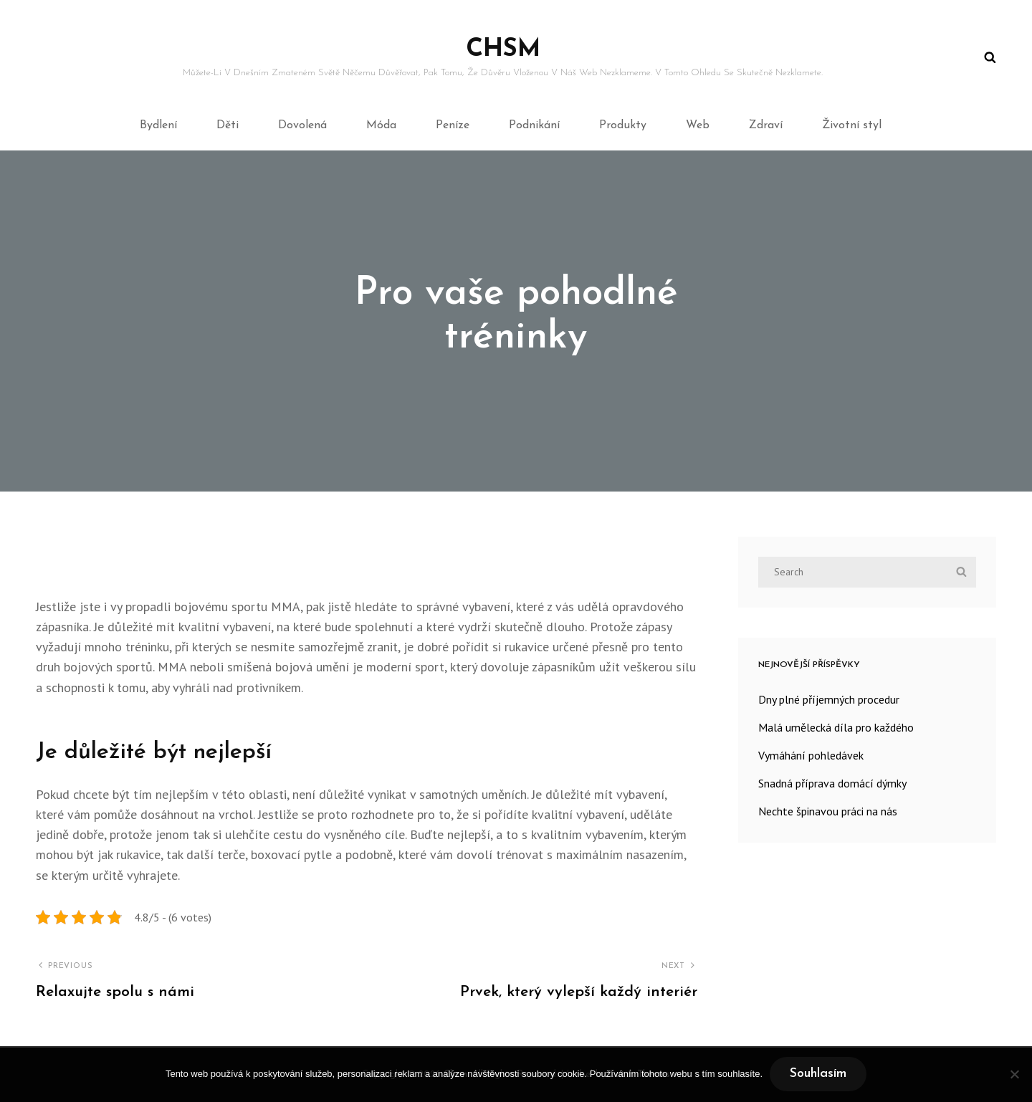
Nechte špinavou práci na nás (827, 811)
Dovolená (302, 125)
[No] (1014, 1074)
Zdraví (766, 125)
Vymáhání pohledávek (811, 755)
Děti (227, 125)
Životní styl (852, 125)
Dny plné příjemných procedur (828, 699)
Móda (381, 125)
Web (698, 125)
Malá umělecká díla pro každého (836, 727)
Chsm (503, 49)
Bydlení (158, 125)
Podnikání (534, 125)
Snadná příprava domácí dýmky (832, 783)
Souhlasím (818, 1074)
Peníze (452, 125)
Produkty (622, 125)
